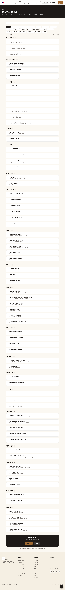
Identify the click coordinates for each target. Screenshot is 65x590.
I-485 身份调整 (10, 29)
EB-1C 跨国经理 (21, 568)
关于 (40, 2)
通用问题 (29, 29)
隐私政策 (36, 577)
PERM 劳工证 (50, 29)
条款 (35, 575)
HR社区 (29, 2)
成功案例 (20, 2)
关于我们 (36, 560)
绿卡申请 (9, 31)
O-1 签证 (38, 26)
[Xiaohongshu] (57, 571)
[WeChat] (54, 571)
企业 (15, 2)
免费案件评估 (28, 543)
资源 (24, 2)
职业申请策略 (37, 31)
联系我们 (36, 562)
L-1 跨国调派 (43, 29)
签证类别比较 (30, 31)
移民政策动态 (23, 31)
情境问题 (44, 31)
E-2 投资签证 (53, 26)
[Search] (45, 3)
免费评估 (60, 2)
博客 (35, 566)
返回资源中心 (5, 9)
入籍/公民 (23, 29)
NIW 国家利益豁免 (23, 26)
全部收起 (57, 34)
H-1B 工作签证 (32, 26)
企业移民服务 (15, 31)
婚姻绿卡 (17, 29)
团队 (33, 2)
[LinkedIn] (51, 571)
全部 (8, 26)
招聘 (35, 573)
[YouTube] (59, 571)
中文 (53, 2)
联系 (36, 2)
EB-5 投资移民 (45, 26)
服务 (12, 2)
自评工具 (37, 543)
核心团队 (36, 571)
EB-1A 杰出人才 (15, 26)
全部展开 (54, 34)
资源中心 (36, 568)
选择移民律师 (36, 29)
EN (50, 2)
